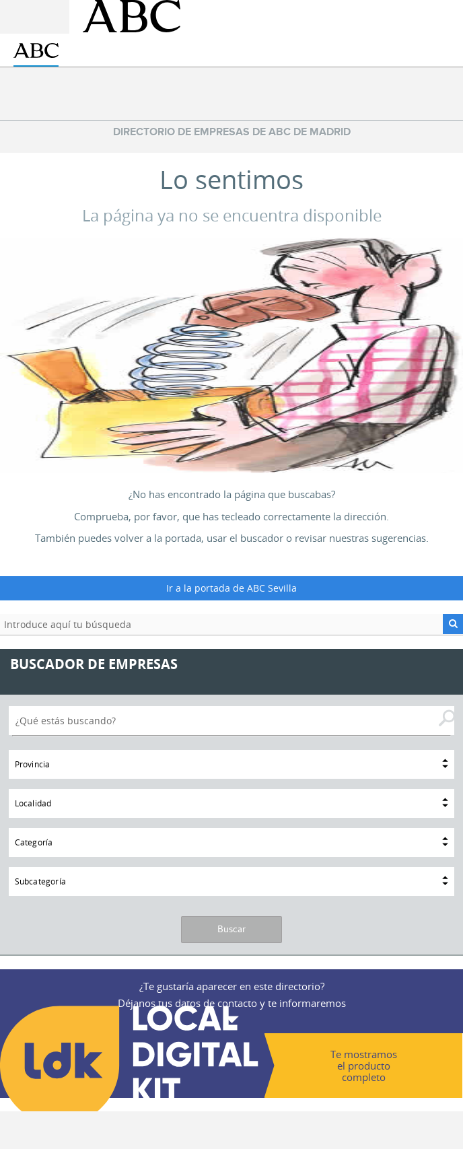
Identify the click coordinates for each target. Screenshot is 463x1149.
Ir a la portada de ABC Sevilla (231, 588)
